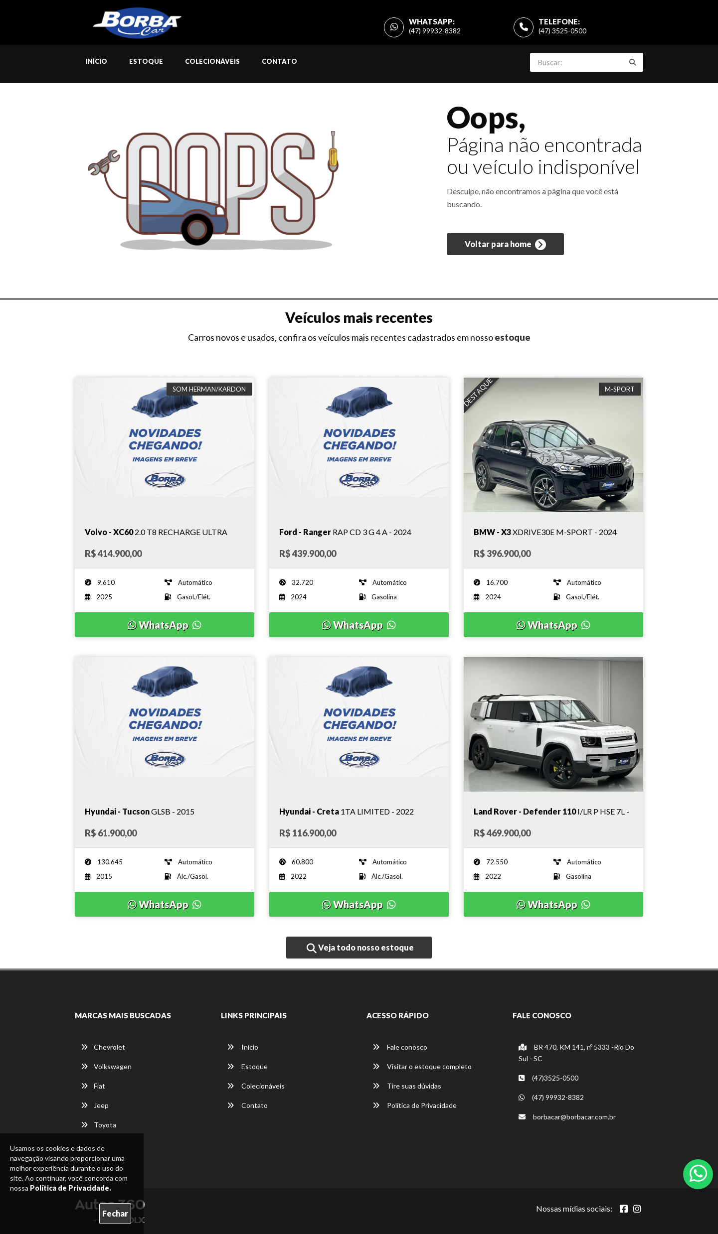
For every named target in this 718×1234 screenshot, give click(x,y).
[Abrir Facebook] (624, 1208)
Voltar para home (505, 244)
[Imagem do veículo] (164, 445)
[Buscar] (632, 62)
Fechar (115, 1213)
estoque (513, 337)
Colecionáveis (212, 61)
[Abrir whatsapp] (698, 1173)
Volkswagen (106, 1066)
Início (96, 61)
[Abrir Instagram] (637, 1208)
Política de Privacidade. (70, 1188)
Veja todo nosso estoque (360, 948)
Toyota (98, 1124)
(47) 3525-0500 (562, 30)
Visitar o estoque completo (422, 1066)
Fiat (93, 1086)
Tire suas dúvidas (406, 1086)
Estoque (146, 61)
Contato (279, 61)
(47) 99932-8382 (435, 30)
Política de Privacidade (414, 1105)
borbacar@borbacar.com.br (567, 1116)
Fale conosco (399, 1047)
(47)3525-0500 (548, 1078)
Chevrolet (103, 1047)
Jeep (95, 1105)
